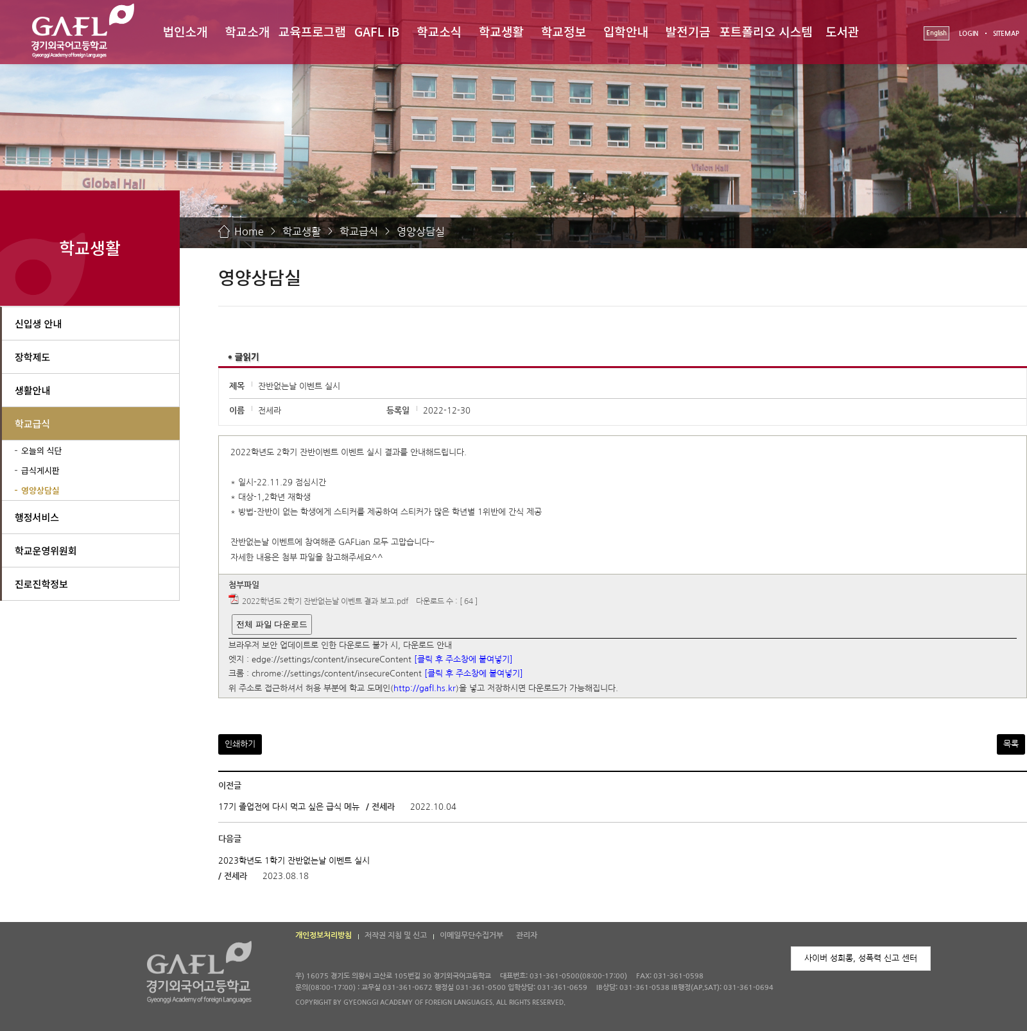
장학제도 (32, 357)
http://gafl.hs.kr (424, 688)
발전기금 (688, 31)
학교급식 (359, 231)
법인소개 (184, 31)
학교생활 (501, 31)
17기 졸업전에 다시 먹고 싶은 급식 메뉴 (288, 807)
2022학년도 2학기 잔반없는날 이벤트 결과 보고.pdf (325, 602)
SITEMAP (1006, 34)
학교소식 (439, 31)
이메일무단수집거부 (471, 935)
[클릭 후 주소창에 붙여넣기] (463, 659)
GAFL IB (376, 31)
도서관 (842, 31)
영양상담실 (421, 231)
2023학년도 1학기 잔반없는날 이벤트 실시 (294, 861)
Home (249, 231)
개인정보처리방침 (323, 935)
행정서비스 (37, 517)
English (936, 33)
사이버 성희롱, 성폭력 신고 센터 (860, 958)
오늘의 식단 (41, 450)
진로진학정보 (41, 584)
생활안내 (32, 390)
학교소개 (247, 31)
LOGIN (968, 34)
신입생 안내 (38, 323)
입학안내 (625, 31)
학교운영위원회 (46, 550)
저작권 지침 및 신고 (396, 935)
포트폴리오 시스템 (766, 31)
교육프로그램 (312, 31)
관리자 (526, 935)
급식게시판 (40, 470)
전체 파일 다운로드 (271, 624)
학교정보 (563, 31)
